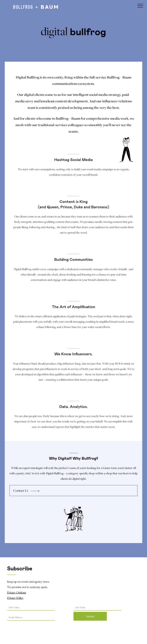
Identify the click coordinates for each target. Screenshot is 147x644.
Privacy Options (16, 592)
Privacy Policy (15, 598)
